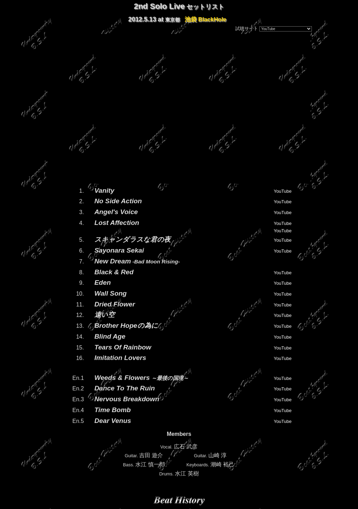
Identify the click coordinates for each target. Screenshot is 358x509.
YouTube (283, 191)
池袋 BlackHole (205, 19)
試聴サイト (246, 28)
